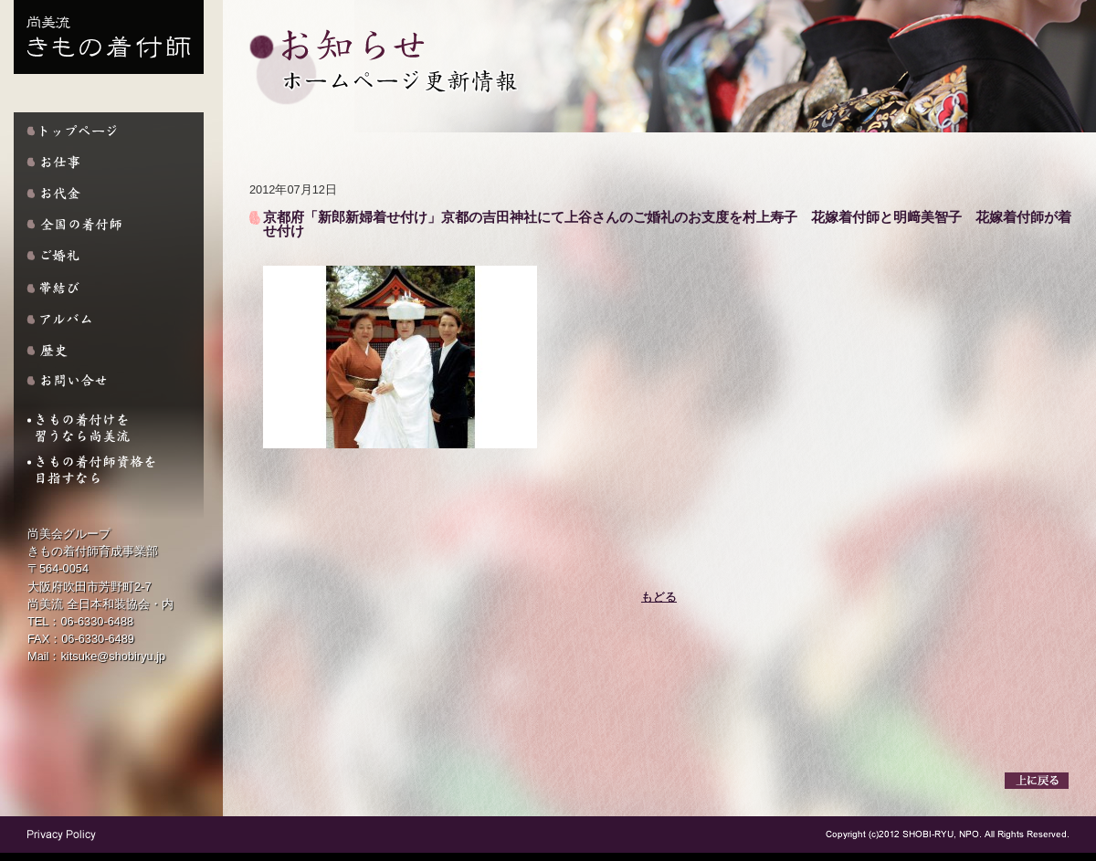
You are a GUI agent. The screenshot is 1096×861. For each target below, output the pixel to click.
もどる (659, 597)
